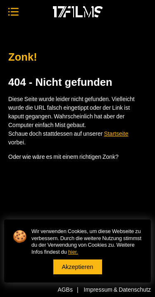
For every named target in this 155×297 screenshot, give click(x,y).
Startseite (116, 133)
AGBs (65, 289)
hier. (73, 251)
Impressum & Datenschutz (117, 289)
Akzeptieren (77, 266)
